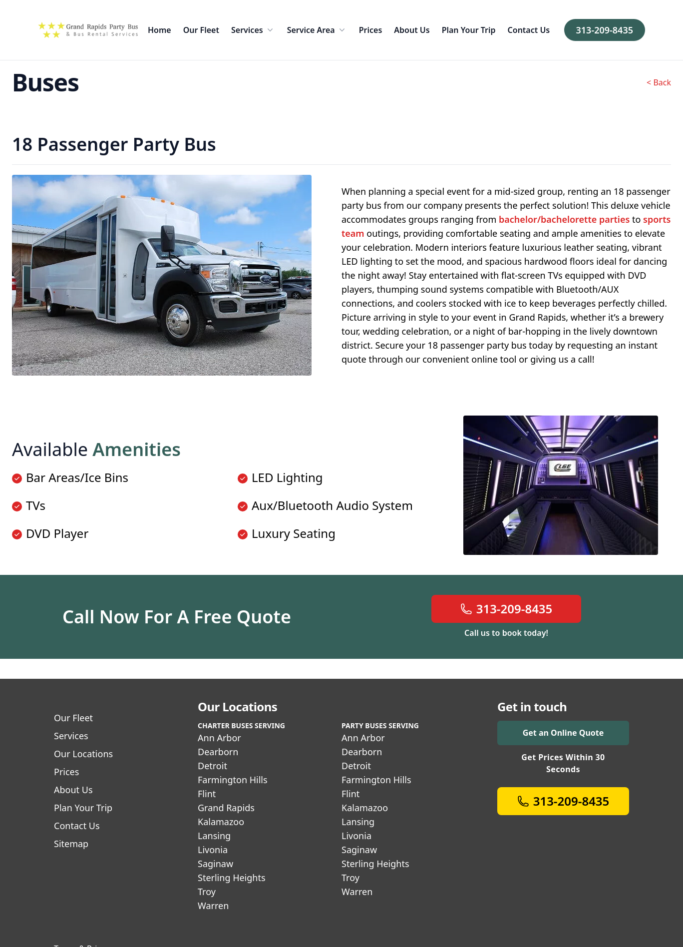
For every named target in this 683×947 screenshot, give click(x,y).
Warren (213, 906)
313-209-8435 (604, 30)
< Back (659, 82)
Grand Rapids (226, 808)
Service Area (317, 29)
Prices (370, 29)
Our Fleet (201, 29)
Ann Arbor (219, 738)
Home (159, 29)
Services (253, 29)
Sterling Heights (232, 878)
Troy (207, 892)
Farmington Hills (233, 780)
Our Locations (83, 754)
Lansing (214, 836)
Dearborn (218, 752)
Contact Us (529, 29)
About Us (411, 29)
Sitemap (71, 844)
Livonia (213, 850)
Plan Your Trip (469, 29)
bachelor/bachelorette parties (564, 219)
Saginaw (215, 864)
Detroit (212, 766)
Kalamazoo (221, 822)
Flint (207, 794)
